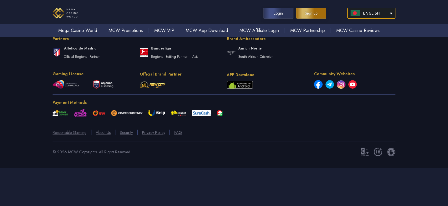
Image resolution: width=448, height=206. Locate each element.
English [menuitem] (371, 13)
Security (126, 132)
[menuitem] (371, 13)
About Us (103, 132)
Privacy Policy (153, 132)
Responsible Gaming (70, 132)
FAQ (178, 132)
